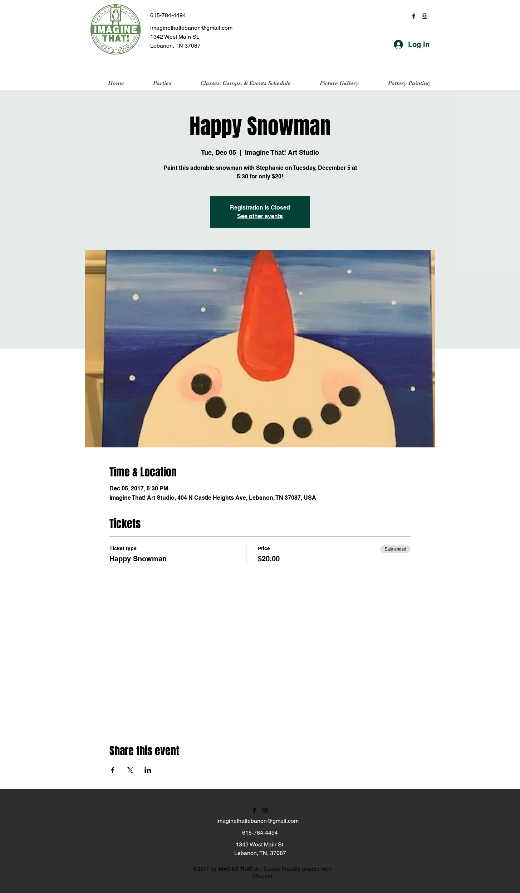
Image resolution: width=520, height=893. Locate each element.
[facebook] (413, 16)
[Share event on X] (130, 770)
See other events (260, 216)
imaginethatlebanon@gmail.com (191, 27)
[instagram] (424, 16)
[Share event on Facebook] (112, 770)
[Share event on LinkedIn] (147, 770)
